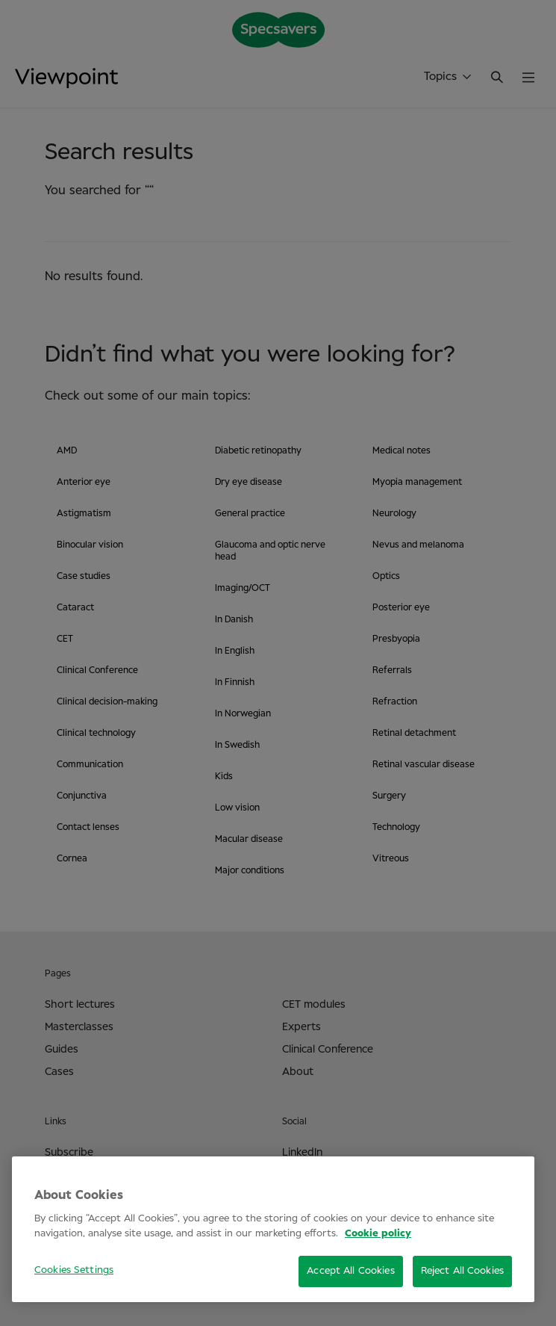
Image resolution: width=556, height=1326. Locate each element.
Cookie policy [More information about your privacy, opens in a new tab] (378, 1234)
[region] (273, 1229)
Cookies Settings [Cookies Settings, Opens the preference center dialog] (73, 1270)
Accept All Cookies (350, 1271)
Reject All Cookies (462, 1271)
